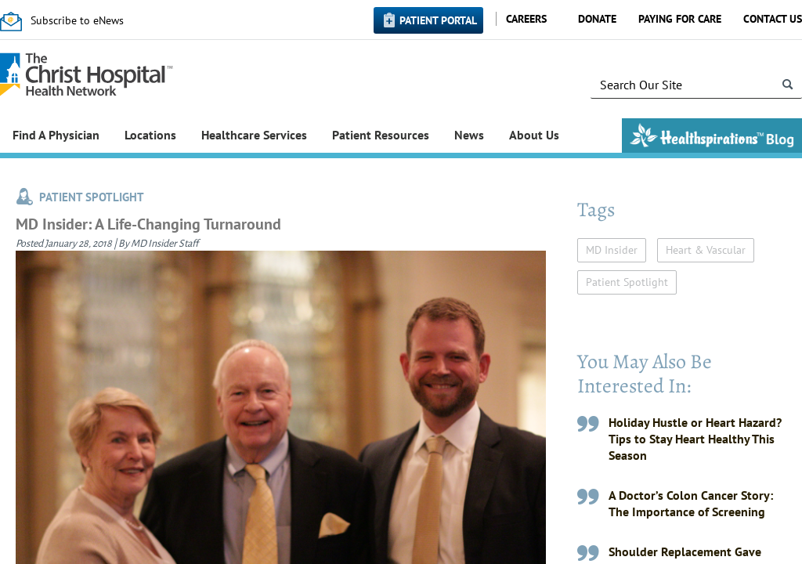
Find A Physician (56, 135)
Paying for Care (679, 19)
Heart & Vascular (706, 250)
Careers (526, 19)
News (469, 135)
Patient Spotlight (627, 282)
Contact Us (772, 19)
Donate (597, 19)
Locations (150, 135)
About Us (534, 135)
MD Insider (612, 250)
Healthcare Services (254, 135)
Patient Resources (380, 135)
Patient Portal (438, 20)
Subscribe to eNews (77, 20)
